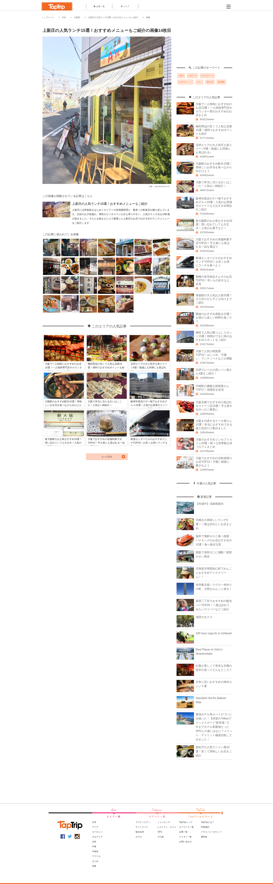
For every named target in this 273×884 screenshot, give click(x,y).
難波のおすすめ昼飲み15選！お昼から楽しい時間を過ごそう (214, 317)
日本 (64, 17)
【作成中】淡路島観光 (210, 503)
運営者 (204, 837)
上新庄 (181, 76)
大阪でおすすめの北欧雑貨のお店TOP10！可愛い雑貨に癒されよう (214, 462)
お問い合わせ (185, 841)
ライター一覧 (185, 837)
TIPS (159, 832)
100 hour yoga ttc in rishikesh (214, 633)
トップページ (48, 17)
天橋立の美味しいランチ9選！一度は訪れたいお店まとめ (214, 524)
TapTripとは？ (207, 822)
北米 (94, 841)
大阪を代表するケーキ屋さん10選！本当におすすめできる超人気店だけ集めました (214, 424)
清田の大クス (204, 617)
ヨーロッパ (97, 832)
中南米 (95, 851)
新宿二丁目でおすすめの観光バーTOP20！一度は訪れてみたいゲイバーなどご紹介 (214, 605)
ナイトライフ (142, 827)
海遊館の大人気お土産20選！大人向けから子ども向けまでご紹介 (214, 299)
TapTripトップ (185, 822)
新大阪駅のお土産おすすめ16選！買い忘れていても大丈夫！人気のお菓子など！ (214, 224)
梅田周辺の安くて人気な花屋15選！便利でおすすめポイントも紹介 (214, 130)
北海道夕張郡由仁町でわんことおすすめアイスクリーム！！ (214, 572)
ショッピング (163, 822)
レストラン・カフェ (166, 827)
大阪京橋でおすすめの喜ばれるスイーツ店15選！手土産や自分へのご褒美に (214, 406)
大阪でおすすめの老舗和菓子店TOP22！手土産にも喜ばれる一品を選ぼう (214, 243)
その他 (160, 837)
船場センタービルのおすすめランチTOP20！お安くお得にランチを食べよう (214, 262)
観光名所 (140, 832)
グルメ (199, 82)
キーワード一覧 (186, 827)
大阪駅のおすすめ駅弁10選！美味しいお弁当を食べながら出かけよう (214, 167)
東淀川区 (209, 82)
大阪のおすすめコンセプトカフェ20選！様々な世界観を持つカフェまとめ (214, 443)
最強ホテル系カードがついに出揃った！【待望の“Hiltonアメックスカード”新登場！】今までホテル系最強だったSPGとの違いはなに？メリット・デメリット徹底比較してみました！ (214, 727)
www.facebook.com (162, 186)
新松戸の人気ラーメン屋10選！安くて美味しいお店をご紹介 (214, 751)
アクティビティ (143, 822)
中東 (94, 846)
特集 (94, 866)
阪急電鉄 (221, 82)
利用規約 (205, 827)
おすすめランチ (207, 76)
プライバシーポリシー (211, 832)
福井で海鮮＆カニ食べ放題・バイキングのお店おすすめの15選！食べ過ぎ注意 (214, 540)
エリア (125, 6)
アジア (95, 827)
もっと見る (107, 456)
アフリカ (96, 856)
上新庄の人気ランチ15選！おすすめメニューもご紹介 (113, 17)
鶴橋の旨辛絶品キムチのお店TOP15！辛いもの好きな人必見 (214, 280)
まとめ (95, 861)
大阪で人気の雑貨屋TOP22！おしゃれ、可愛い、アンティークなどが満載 (214, 355)
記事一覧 (99, 6)
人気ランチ (192, 76)
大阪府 (77, 17)
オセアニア (97, 837)
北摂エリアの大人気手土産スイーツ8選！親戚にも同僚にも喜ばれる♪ (214, 149)
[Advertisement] (204, 44)
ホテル (139, 837)
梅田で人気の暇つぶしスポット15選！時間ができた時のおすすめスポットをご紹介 (214, 336)
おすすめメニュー (185, 82)
